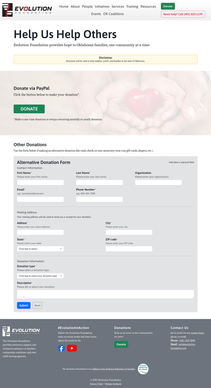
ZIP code (111, 239)
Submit (23, 305)
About (75, 6)
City (108, 223)
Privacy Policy (96, 384)
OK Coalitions (113, 14)
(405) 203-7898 (187, 340)
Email (21, 189)
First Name (24, 172)
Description (24, 282)
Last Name (83, 172)
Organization (143, 172)
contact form (197, 332)
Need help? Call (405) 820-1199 (183, 14)
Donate (168, 6)
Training (132, 6)
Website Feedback (113, 384)
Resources (148, 6)
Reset (37, 305)
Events (96, 14)
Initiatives (102, 6)
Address (22, 223)
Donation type (26, 266)
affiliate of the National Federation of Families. (113, 369)
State (21, 239)
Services (118, 6)
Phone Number (86, 189)
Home (63, 6)
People (87, 6)
